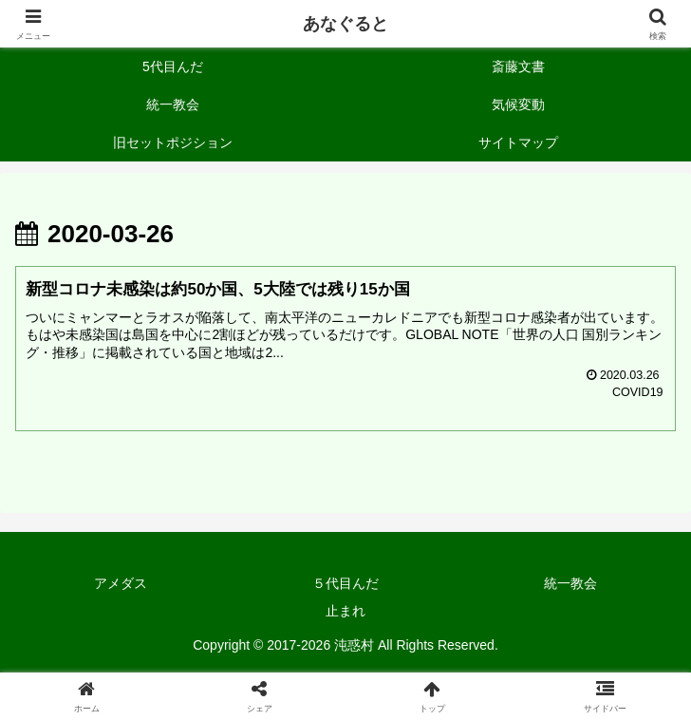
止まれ (345, 611)
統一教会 (570, 584)
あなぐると (345, 23)
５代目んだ (345, 584)
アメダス (120, 584)
